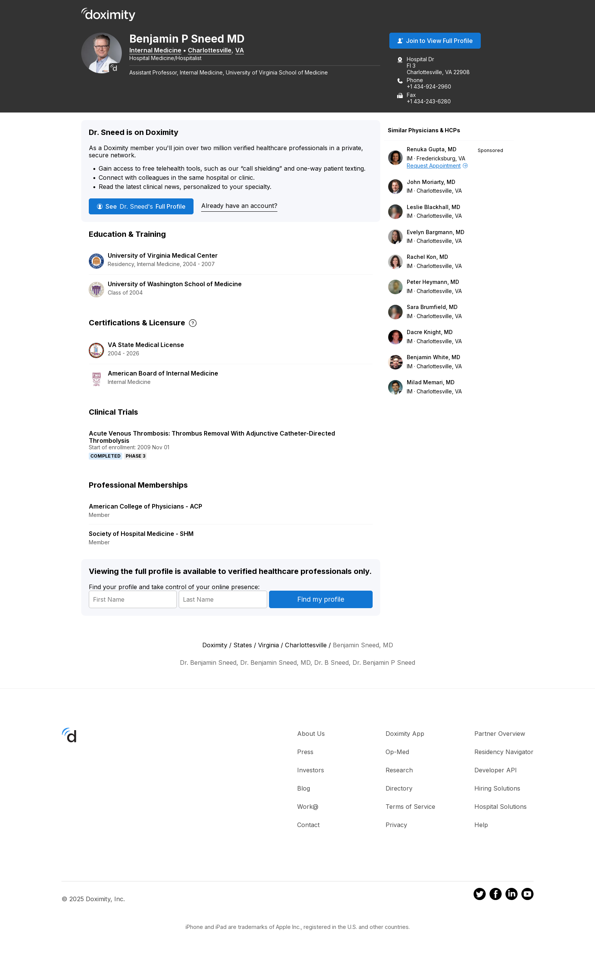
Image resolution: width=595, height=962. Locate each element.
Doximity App (405, 734)
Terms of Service (410, 807)
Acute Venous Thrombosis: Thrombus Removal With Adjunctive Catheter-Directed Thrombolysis (212, 437)
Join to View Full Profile (435, 41)
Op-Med (397, 752)
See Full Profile (141, 207)
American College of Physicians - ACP (145, 507)
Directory (399, 789)
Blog (303, 789)
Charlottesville (214, 50)
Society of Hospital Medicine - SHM (141, 534)
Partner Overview (499, 734)
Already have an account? (239, 206)
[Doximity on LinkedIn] (511, 896)
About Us (311, 734)
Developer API (495, 771)
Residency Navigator (504, 752)
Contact (308, 825)
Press (305, 752)
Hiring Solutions (497, 789)
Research (399, 771)
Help (481, 825)
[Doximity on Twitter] (480, 896)
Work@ (307, 807)
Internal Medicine (160, 50)
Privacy (396, 825)
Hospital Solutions (500, 807)
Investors (310, 771)
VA (244, 50)
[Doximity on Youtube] (527, 896)
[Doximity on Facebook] (496, 896)
